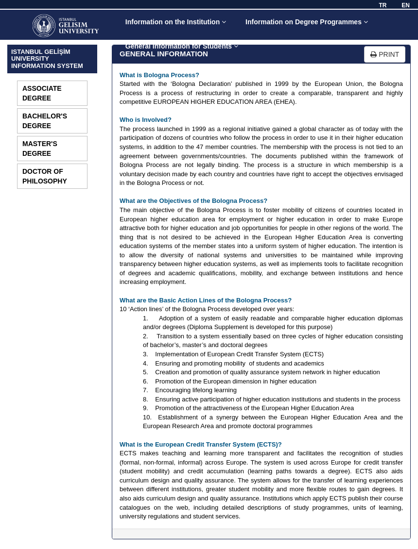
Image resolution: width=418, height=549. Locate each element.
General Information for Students (181, 46)
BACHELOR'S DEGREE (44, 121)
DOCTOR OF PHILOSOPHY (44, 176)
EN (405, 5)
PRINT (384, 54)
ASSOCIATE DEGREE (42, 93)
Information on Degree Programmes (306, 22)
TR (382, 5)
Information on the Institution (175, 22)
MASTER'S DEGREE (39, 148)
